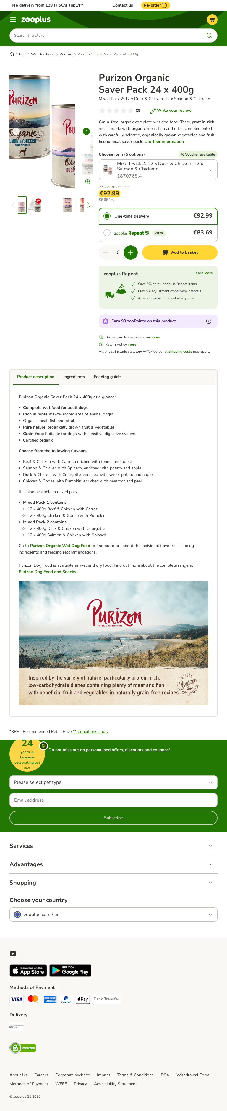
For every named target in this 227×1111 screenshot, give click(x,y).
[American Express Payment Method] (50, 1000)
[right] (86, 131)
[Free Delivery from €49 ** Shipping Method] (16, 1027)
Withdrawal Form (192, 1075)
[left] (16, 131)
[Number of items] (118, 252)
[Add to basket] (180, 252)
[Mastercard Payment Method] (33, 1000)
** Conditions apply (90, 731)
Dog (22, 54)
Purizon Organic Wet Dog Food (60, 546)
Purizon (66, 54)
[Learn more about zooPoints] (208, 321)
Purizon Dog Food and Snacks (47, 572)
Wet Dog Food (42, 54)
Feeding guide (107, 377)
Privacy (80, 1084)
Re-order (156, 5)
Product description (35, 377)
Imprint (103, 1075)
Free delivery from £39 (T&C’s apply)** (46, 5)
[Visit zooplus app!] (28, 975)
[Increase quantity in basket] (131, 252)
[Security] (22, 1049)
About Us (18, 1075)
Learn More (203, 273)
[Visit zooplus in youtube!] (13, 953)
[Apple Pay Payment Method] (83, 1000)
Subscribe (113, 818)
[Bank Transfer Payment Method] (106, 999)
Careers (41, 1075)
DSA (165, 1075)
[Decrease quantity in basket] (106, 252)
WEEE (61, 1084)
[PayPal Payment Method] (66, 1000)
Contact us (122, 5)
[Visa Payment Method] (16, 1000)
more (156, 337)
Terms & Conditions (135, 1075)
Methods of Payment (28, 1084)
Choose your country (38, 900)
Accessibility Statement (115, 1084)
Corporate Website (72, 1075)
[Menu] (13, 19)
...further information (164, 141)
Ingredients (74, 377)
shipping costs (180, 351)
